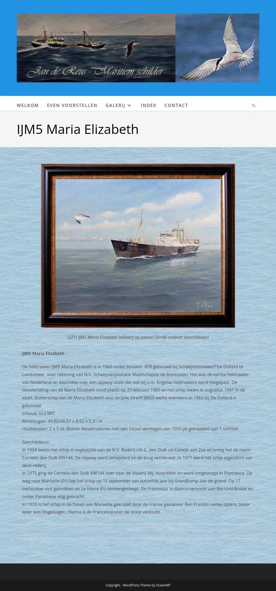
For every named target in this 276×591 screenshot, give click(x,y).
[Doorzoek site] (253, 106)
